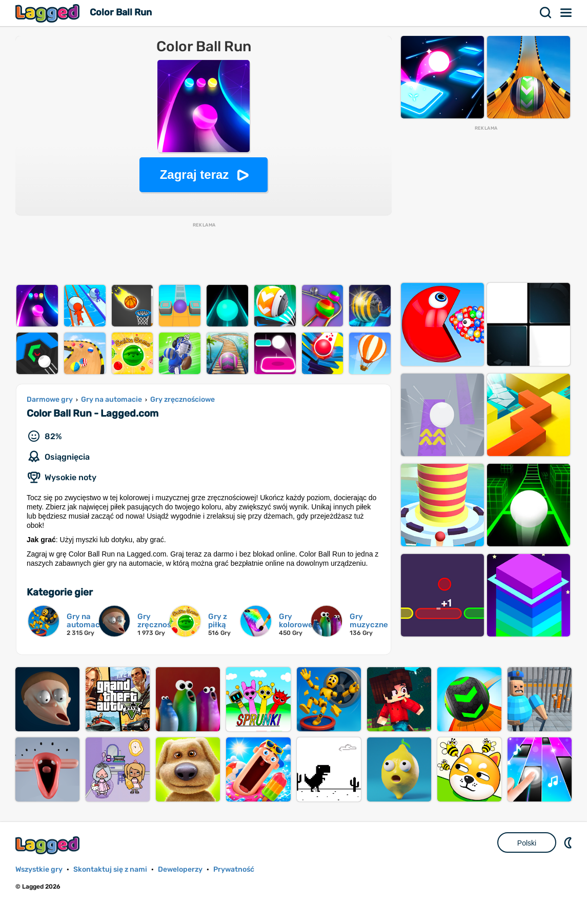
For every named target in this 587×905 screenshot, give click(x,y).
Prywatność (233, 869)
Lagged (48, 13)
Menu (566, 13)
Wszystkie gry (39, 869)
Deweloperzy (180, 869)
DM (569, 842)
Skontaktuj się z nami (110, 869)
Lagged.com (48, 845)
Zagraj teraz (194, 174)
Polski (526, 843)
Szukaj (546, 13)
